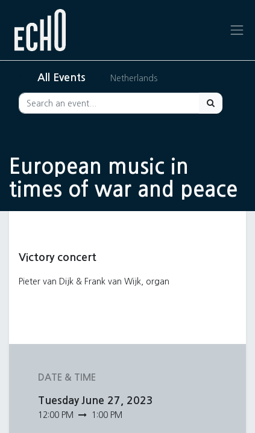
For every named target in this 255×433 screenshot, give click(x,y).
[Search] (210, 103)
